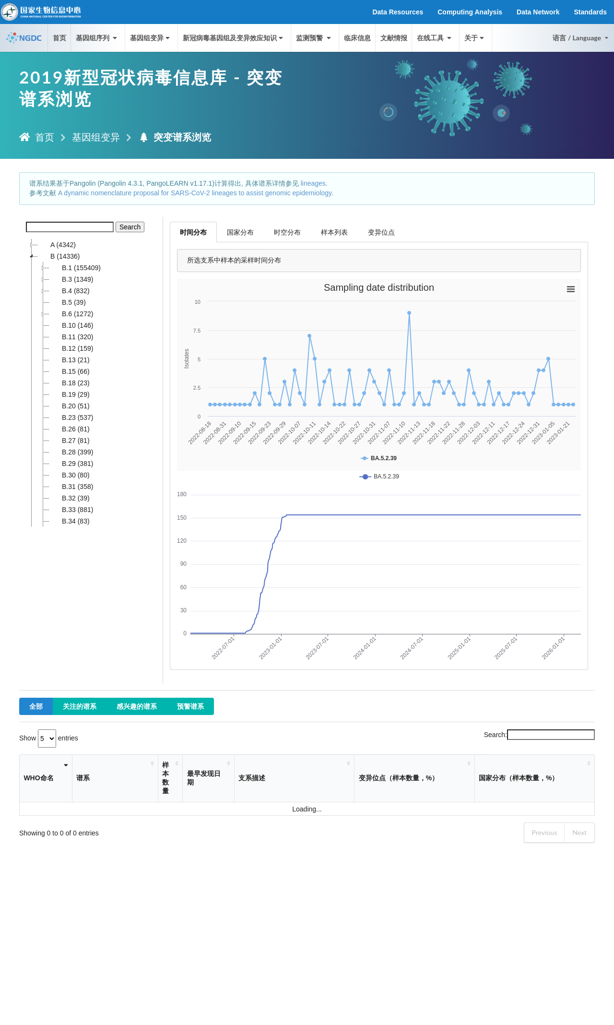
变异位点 (381, 232)
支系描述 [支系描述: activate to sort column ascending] (251, 778)
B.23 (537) (71, 417)
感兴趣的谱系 (137, 706)
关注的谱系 (79, 706)
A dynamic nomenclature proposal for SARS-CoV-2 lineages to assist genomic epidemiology (194, 193)
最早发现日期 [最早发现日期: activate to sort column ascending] (204, 778)
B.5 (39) (67, 302)
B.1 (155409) (75, 268)
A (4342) (57, 244)
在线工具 (435, 38)
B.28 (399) (71, 452)
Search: (539, 734)
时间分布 (193, 232)
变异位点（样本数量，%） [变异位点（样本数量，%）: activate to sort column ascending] (398, 778)
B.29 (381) (71, 463)
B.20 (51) (69, 406)
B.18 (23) (69, 383)
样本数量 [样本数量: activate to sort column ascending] (165, 778)
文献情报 (393, 38)
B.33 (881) (71, 509)
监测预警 (314, 38)
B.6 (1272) (71, 314)
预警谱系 (190, 706)
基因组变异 (151, 38)
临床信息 (357, 38)
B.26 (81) (69, 429)
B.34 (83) (69, 521)
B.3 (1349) (71, 279)
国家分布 (240, 232)
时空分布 (287, 232)
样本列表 (334, 232)
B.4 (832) (69, 291)
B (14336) (59, 256)
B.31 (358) (71, 486)
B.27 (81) (69, 440)
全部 (36, 706)
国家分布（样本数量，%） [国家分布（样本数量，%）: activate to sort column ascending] (518, 778)
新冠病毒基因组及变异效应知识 (234, 38)
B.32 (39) (69, 498)
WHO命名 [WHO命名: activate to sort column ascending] (38, 778)
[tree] (91, 383)
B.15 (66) (69, 371)
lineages (313, 183)
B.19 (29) (69, 394)
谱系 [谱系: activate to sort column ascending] (83, 778)
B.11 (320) (71, 337)
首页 (59, 38)
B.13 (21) (69, 360)
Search (130, 227)
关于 (475, 38)
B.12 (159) (71, 348)
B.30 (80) (69, 475)
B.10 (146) (71, 325)
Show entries (48, 738)
